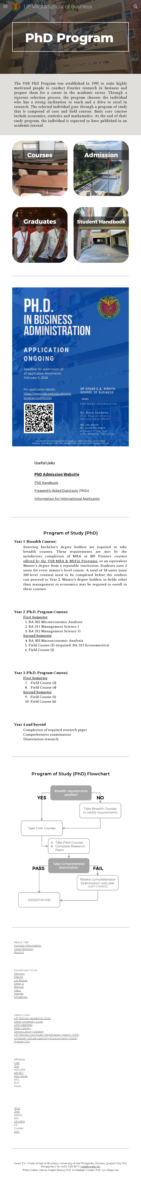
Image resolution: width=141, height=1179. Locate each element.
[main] (70, 37)
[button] (5, 6)
